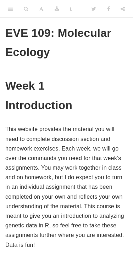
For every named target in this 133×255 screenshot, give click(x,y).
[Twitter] (93, 9)
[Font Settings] (41, 9)
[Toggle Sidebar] (10, 9)
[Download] (57, 9)
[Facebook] (108, 9)
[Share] (122, 9)
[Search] (26, 9)
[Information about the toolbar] (71, 9)
